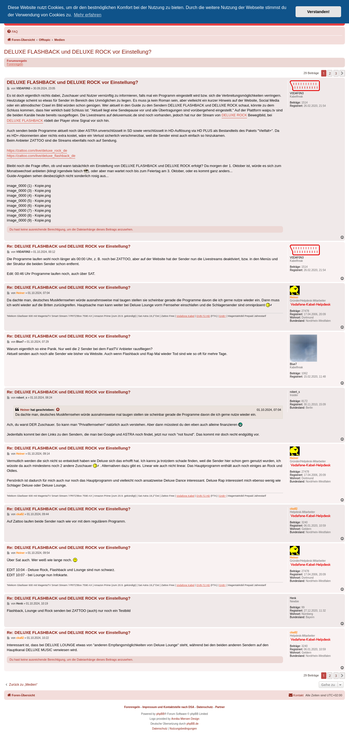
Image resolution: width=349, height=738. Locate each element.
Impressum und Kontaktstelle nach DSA (168, 707)
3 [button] (336, 73)
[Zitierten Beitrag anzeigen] (58, 409)
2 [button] (330, 73)
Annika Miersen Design (185, 718)
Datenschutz (205, 707)
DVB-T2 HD (203, 316)
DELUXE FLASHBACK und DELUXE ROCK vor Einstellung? (77, 52)
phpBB (160, 713)
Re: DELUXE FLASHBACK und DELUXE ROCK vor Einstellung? (68, 246)
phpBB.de (192, 723)
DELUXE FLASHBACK (25, 121)
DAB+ (222, 316)
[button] (342, 73)
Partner (220, 707)
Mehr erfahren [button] (87, 15)
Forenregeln (15, 64)
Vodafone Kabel (185, 316)
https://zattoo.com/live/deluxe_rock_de (37, 150)
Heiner (25, 409)
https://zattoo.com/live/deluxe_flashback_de (41, 156)
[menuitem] (12, 31)
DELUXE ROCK (234, 115)
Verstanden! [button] (318, 12)
